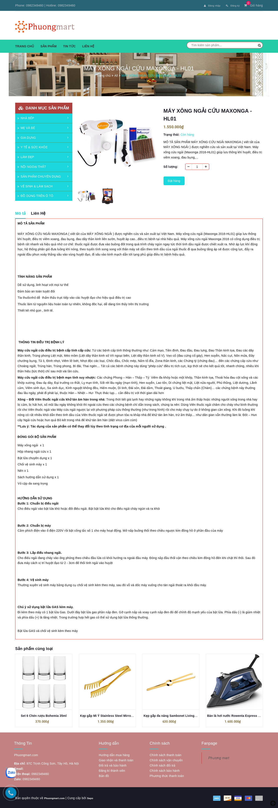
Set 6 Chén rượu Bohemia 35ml (44, 715)
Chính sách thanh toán (165, 754)
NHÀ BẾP (25, 117)
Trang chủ (24, 45)
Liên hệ (88, 45)
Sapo (96, 797)
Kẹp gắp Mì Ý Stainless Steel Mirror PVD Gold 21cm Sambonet (126, 715)
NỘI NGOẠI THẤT (31, 166)
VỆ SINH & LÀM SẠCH (35, 185)
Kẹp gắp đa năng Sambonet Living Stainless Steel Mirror (185, 715)
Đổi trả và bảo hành (113, 764)
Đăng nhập (207, 5)
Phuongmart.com (57, 797)
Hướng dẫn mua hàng (114, 754)
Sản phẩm (48, 45)
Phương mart (218, 757)
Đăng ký (231, 5)
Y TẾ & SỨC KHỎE (32, 146)
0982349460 (34, 5)
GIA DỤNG (26, 137)
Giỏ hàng (253, 5)
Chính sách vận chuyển (166, 759)
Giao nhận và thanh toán (116, 759)
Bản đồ (104, 775)
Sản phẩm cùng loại (34, 648)
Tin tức (69, 45)
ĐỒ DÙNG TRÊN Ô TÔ (35, 195)
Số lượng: (171, 166)
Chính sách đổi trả (162, 764)
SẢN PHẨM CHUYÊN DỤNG (39, 175)
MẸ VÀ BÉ (26, 127)
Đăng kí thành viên (112, 770)
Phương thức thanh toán (167, 775)
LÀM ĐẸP (25, 156)
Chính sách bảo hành (165, 770)
